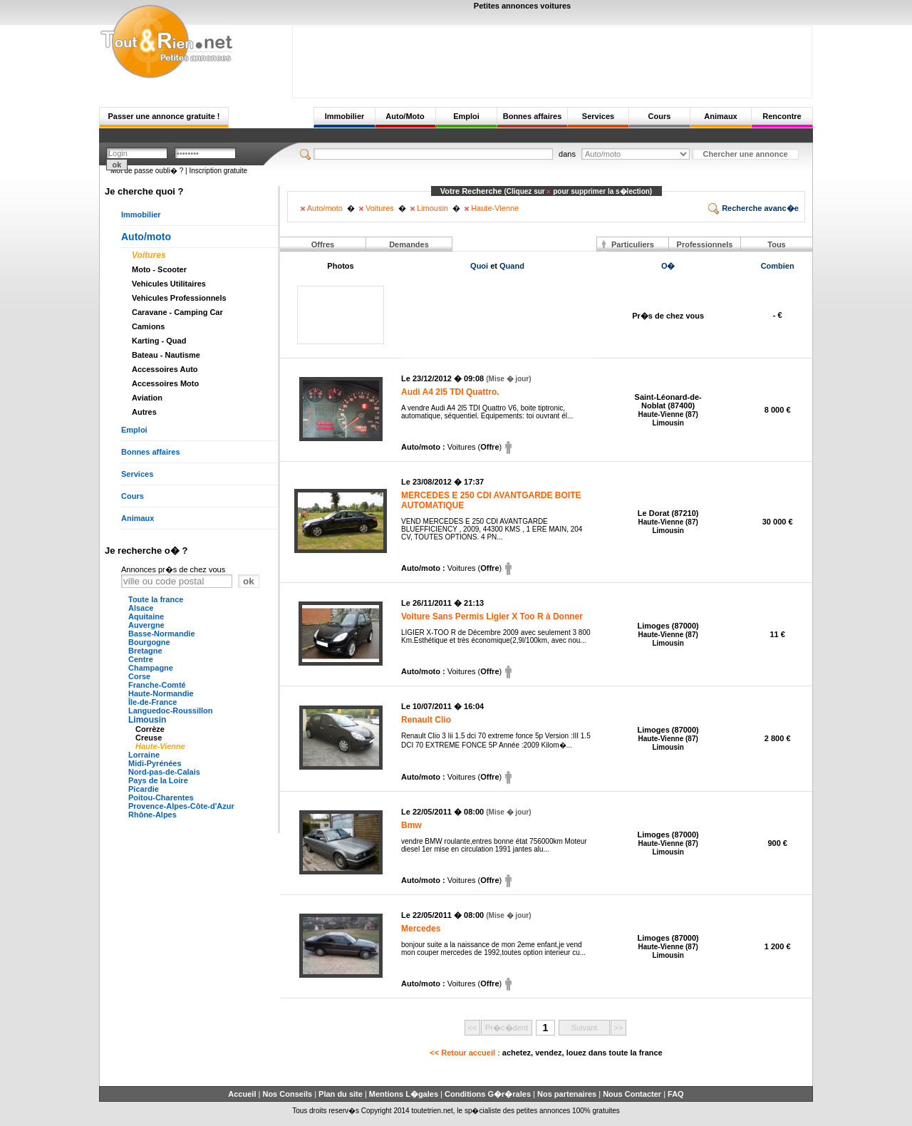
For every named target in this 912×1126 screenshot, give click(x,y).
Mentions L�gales (403, 1094)
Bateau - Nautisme (166, 355)
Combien (777, 266)
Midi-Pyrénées (155, 763)
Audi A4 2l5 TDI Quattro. (450, 392)
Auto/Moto (404, 116)
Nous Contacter (632, 1094)
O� (668, 266)
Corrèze (150, 729)
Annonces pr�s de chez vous (173, 569)
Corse (139, 676)
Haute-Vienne (160, 746)
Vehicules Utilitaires (169, 283)
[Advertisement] (552, 58)
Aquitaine (146, 616)
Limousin (147, 720)
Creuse (148, 737)
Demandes (409, 244)
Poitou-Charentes (161, 797)
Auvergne (146, 625)
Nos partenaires (566, 1094)
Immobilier (345, 116)
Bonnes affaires (532, 116)
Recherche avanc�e (753, 208)
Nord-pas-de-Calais (164, 772)
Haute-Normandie (161, 693)
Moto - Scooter (159, 269)
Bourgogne (149, 642)
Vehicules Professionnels (179, 298)
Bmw (411, 825)
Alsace (140, 608)
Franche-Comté (157, 685)
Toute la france (155, 599)
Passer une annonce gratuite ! (163, 116)
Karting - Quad (159, 340)
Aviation (147, 397)
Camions (148, 326)
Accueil (242, 1094)
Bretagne (145, 650)
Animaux (720, 116)
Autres (144, 412)
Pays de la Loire (158, 780)
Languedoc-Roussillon (170, 710)
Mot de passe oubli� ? (146, 171)
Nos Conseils (287, 1094)
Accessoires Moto (165, 383)
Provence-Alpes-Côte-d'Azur (181, 806)
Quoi (479, 266)
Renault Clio (426, 720)
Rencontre (781, 116)
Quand (511, 266)
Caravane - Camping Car (177, 312)
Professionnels (705, 244)
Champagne (150, 667)
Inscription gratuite (218, 171)
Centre (140, 659)
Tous (776, 244)
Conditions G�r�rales (488, 1094)
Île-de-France (152, 702)
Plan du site (340, 1094)
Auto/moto (146, 236)
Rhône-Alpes (152, 814)
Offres (322, 244)
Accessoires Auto (165, 369)
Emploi (466, 116)
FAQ (676, 1094)
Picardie (143, 789)
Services (598, 116)
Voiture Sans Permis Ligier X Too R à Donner (492, 616)
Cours (659, 116)
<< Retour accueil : (546, 1052)
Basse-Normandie (161, 633)
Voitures (149, 255)
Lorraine (144, 754)
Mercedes (420, 929)
